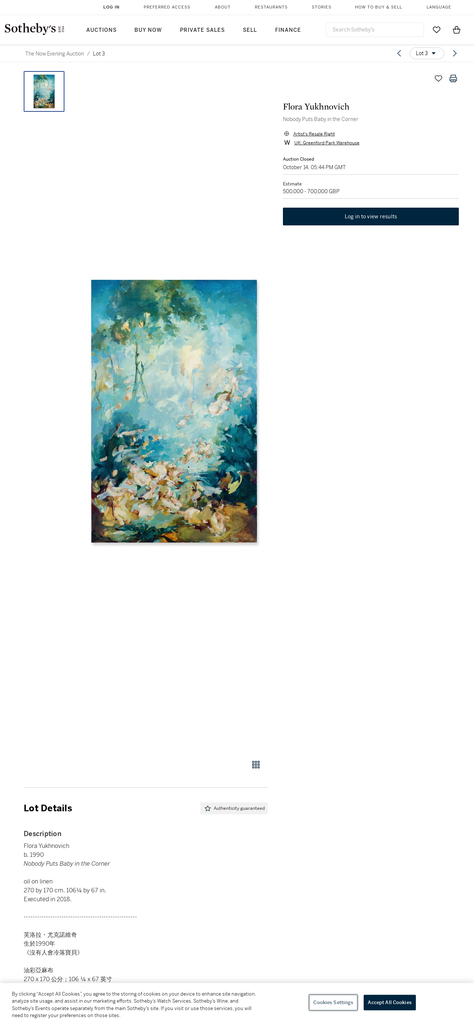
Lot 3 (99, 53)
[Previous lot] (399, 53)
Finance (288, 30)
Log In (111, 7)
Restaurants (271, 7)
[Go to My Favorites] (436, 29)
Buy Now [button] (148, 30)
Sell (250, 30)
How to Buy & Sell (378, 7)
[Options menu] (427, 53)
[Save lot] (438, 78)
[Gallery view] (256, 764)
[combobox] (375, 30)
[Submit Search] (415, 30)
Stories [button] (321, 7)
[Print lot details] (453, 78)
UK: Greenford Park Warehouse (326, 143)
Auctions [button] (101, 30)
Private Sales (202, 30)
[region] (237, 1003)
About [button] (223, 7)
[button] (174, 411)
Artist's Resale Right (313, 134)
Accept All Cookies (389, 1002)
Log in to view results (371, 217)
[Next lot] (454, 53)
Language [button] (439, 7)
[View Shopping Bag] (456, 29)
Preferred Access (167, 7)
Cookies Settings (333, 1002)
